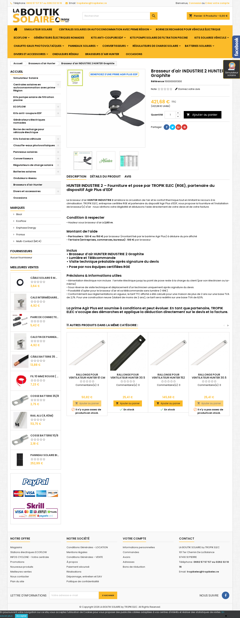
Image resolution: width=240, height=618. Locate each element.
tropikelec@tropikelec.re (91, 3)
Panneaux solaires (82, 46)
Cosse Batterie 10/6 (44, 435)
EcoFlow (21, 221)
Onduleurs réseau (65, 54)
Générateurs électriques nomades (59, 38)
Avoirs (126, 557)
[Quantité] (170, 115)
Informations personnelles (139, 547)
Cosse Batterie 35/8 (44, 395)
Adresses (128, 562)
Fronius (20, 234)
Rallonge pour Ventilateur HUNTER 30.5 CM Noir (127, 377)
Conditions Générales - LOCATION (87, 547)
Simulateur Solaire (38, 29)
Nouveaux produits (21, 567)
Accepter (21, 615)
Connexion (195, 3)
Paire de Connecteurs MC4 (44, 317)
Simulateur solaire (231, 69)
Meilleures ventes (21, 571)
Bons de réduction (134, 567)
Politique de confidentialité (83, 581)
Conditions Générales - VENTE (85, 557)
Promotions (17, 562)
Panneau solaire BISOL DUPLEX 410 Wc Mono (44, 455)
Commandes (131, 552)
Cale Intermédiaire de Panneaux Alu (44, 297)
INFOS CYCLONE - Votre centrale (29, 557)
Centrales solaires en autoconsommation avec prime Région (104, 29)
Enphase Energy (26, 228)
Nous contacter (19, 576)
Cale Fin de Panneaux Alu (44, 336)
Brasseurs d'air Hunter (102, 54)
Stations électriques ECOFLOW (28, 552)
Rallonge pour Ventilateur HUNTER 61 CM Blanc (87, 377)
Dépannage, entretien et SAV (84, 576)
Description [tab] (76, 176)
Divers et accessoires (30, 54)
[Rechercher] (120, 16)
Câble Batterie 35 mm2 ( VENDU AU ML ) (44, 356)
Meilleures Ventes (24, 267)
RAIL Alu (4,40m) (41, 415)
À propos (72, 562)
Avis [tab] (127, 176)
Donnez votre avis (189, 89)
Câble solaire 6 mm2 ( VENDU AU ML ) (44, 277)
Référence (157, 81)
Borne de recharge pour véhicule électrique (188, 29)
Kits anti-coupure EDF (107, 38)
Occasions (134, 54)
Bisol (19, 214)
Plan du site (17, 581)
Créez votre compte (217, 3)
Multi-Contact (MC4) (28, 241)
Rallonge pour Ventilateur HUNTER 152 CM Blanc (168, 377)
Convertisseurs (114, 46)
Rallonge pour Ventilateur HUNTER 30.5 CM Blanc (209, 377)
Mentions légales (77, 552)
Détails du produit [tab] (105, 176)
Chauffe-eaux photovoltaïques (38, 46)
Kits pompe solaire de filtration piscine (159, 38)
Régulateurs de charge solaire (155, 46)
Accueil (16, 71)
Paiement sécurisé (78, 567)
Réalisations (74, 571)
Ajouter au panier (202, 115)
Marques (17, 208)
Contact (186, 538)
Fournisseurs (21, 251)
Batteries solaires (198, 46)
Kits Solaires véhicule (210, 38)
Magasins (16, 547)
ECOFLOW (20, 38)
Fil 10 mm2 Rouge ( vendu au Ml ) (44, 376)
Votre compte (134, 538)
